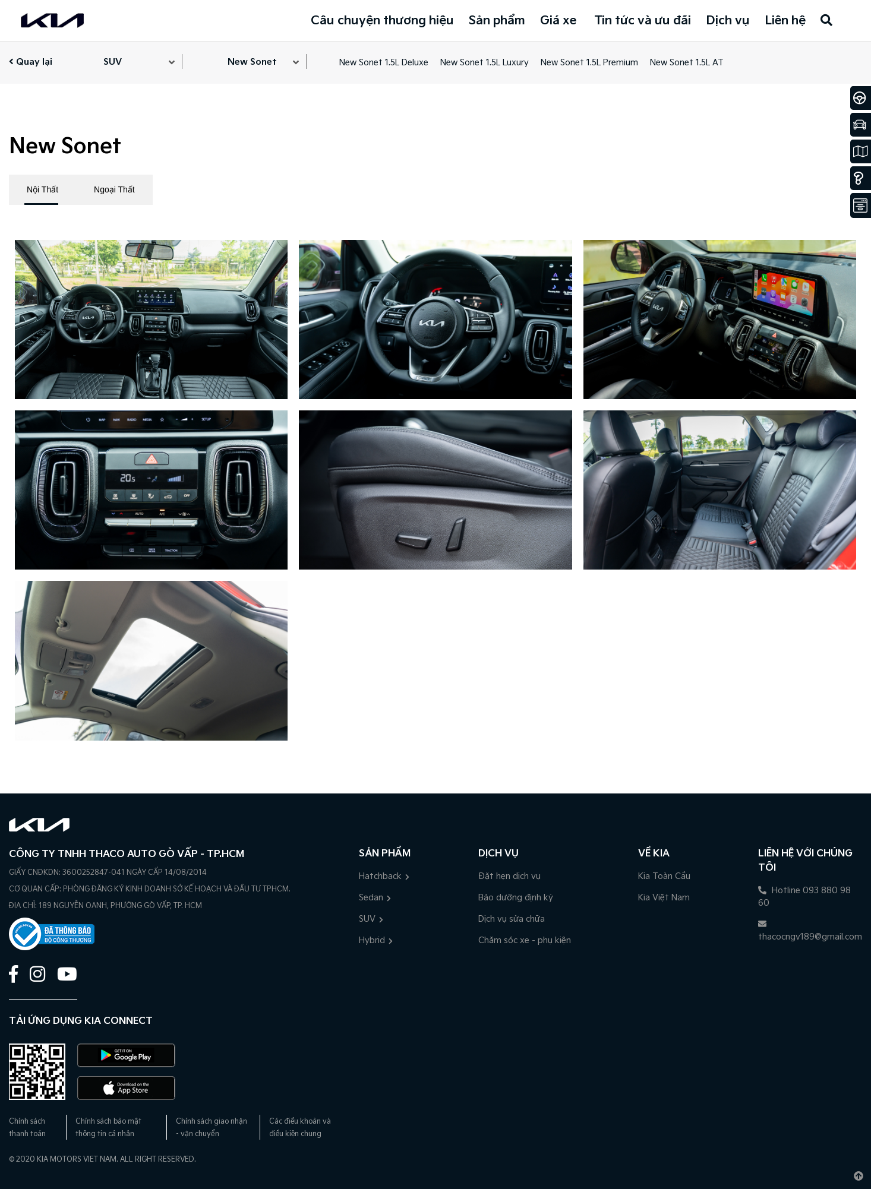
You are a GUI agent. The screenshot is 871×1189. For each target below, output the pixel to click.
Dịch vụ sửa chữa (511, 919)
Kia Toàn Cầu (664, 876)
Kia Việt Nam (664, 898)
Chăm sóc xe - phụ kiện (524, 940)
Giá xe (558, 21)
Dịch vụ (728, 21)
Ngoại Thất (114, 189)
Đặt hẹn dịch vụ (509, 876)
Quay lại (30, 62)
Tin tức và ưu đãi (642, 21)
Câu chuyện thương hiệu (382, 21)
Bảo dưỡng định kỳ (515, 898)
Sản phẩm (497, 21)
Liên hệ (785, 21)
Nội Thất (42, 189)
